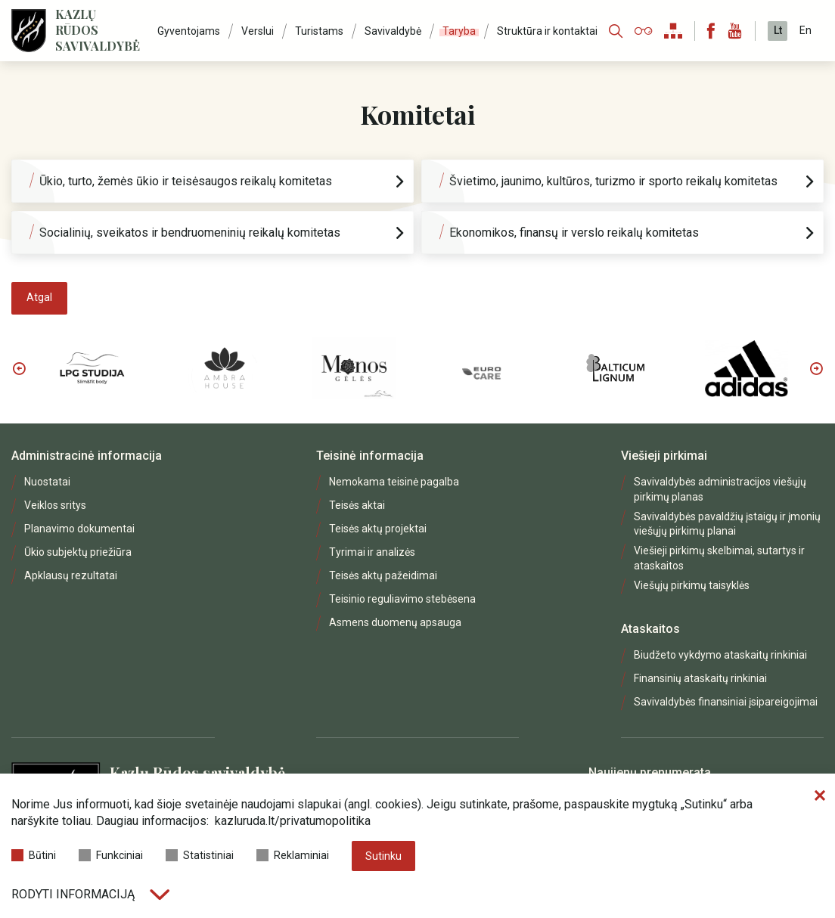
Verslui (257, 31)
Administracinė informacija (86, 455)
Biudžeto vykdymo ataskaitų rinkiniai (720, 655)
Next (816, 368)
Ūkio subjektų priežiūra (78, 552)
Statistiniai (200, 855)
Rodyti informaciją (90, 894)
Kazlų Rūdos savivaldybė (97, 30)
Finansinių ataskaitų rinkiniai (700, 678)
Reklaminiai (292, 855)
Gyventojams (188, 31)
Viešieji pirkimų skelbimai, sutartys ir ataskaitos (719, 557)
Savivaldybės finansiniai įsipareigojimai (726, 702)
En (805, 30)
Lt (778, 30)
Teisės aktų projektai (378, 529)
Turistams (319, 31)
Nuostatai (47, 482)
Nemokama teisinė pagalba (394, 482)
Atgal (39, 297)
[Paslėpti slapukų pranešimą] (820, 796)
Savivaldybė (393, 31)
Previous (18, 368)
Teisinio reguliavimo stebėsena (402, 599)
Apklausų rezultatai (70, 575)
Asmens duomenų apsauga (395, 622)
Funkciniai (111, 855)
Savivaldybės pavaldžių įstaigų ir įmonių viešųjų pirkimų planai (727, 523)
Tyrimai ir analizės (372, 552)
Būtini (33, 855)
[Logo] (28, 30)
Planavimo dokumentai (79, 529)
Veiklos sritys (55, 505)
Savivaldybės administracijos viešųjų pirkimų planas (720, 489)
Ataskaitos (650, 629)
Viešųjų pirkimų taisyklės (692, 585)
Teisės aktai (357, 505)
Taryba (459, 31)
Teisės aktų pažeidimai (383, 575)
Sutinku (383, 856)
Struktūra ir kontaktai (547, 31)
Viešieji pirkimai (664, 455)
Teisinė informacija (370, 455)
